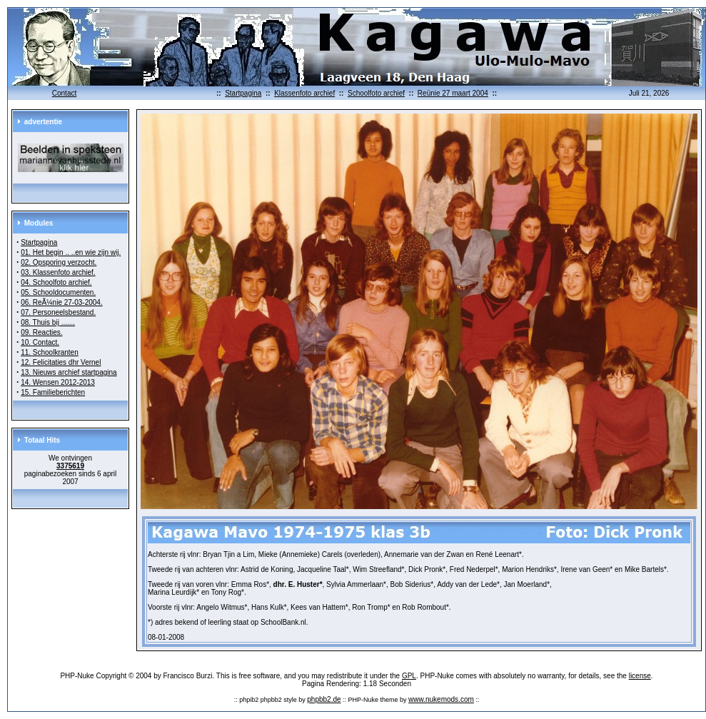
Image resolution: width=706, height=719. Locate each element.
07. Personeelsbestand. (58, 312)
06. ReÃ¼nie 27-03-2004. (62, 302)
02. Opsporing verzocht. (58, 262)
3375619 (70, 466)
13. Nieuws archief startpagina (69, 372)
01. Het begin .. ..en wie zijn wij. (71, 252)
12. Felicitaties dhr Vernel (61, 362)
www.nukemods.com (441, 699)
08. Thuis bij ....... (48, 322)
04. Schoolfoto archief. (56, 282)
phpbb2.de (324, 699)
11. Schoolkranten (50, 352)
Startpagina (243, 93)
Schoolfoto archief (376, 93)
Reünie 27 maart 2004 (453, 93)
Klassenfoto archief (304, 93)
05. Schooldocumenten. (58, 292)
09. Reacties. (41, 332)
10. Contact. (40, 342)
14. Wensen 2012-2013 (58, 382)
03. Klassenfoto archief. (58, 272)
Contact (64, 93)
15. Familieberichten (53, 392)
